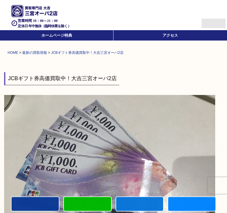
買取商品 (139, 204)
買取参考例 (191, 204)
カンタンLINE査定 (87, 204)
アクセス (170, 35)
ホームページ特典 (56, 35)
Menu (207, 21)
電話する (35, 204)
